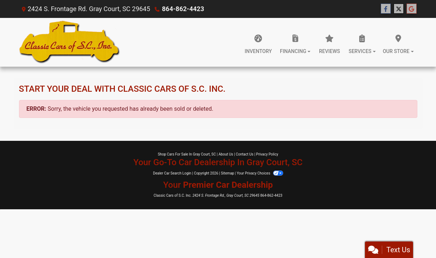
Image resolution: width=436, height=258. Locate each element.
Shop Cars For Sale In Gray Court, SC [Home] (187, 154)
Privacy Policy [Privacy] (267, 154)
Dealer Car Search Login (172, 173)
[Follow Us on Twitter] (399, 9)
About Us (226, 154)
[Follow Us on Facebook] (386, 9)
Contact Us (244, 154)
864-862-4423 (183, 9)
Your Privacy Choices (260, 173)
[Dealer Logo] (70, 42)
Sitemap (227, 173)
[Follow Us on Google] (412, 9)
